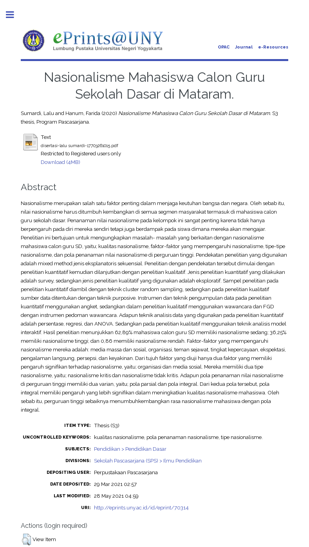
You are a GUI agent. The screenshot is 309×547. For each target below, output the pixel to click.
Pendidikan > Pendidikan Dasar (130, 449)
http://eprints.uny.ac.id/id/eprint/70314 (141, 507)
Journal (244, 47)
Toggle (14, 14)
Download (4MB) (60, 162)
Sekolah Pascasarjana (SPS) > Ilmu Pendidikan (148, 460)
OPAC (223, 47)
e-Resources (273, 47)
